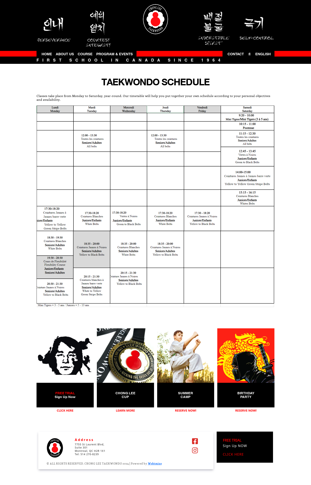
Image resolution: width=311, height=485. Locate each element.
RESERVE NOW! (185, 410)
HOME (47, 54)
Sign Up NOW (235, 445)
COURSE (85, 54)
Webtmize (155, 463)
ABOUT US (65, 54)
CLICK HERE (65, 410)
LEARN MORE (125, 410)
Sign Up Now (65, 397)
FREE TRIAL (65, 393)
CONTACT (236, 54)
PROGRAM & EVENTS (114, 54)
